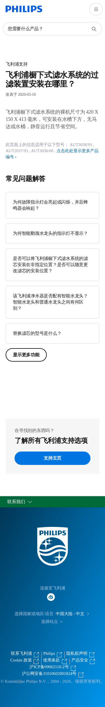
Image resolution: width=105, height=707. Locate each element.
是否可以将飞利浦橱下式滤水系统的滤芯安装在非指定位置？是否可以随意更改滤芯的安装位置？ (50, 264)
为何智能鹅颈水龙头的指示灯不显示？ (50, 233)
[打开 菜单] (96, 9)
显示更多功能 (26, 354)
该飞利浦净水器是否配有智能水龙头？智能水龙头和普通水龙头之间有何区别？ (50, 301)
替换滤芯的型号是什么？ (37, 333)
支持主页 (52, 458)
